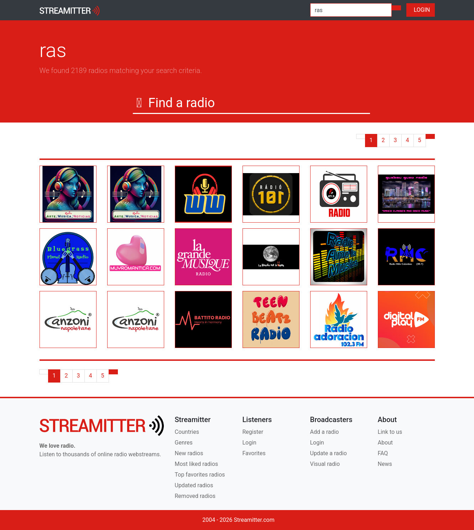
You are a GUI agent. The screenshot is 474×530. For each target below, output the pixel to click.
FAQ (383, 453)
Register (253, 431)
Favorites (254, 453)
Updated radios (194, 485)
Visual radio (325, 464)
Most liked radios (196, 464)
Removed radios (195, 496)
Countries (187, 431)
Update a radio (328, 453)
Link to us (390, 431)
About (385, 442)
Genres (184, 442)
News (385, 464)
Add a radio (324, 431)
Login (249, 442)
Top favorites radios (200, 474)
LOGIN (420, 9)
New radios (189, 453)
